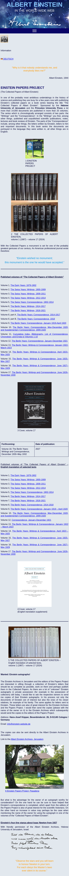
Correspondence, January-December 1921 (31, 520)
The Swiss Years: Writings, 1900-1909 (28, 480)
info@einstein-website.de (18, 724)
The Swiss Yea (17, 289)
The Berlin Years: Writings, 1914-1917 (28, 306)
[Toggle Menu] (34, 30)
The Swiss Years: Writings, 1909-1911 (28, 294)
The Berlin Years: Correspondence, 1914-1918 (32, 505)
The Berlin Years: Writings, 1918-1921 (28, 310)
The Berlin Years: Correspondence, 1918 (36, 319)
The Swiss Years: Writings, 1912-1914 (28, 298)
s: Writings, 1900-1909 (35, 289)
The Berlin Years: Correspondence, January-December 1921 (40, 341)
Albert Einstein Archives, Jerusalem (27, 739)
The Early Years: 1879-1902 (23, 285)
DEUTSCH (7, 59)
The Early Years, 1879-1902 (23, 475)
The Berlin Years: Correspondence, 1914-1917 (38, 315)
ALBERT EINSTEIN (34, 4)
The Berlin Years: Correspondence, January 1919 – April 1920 (39, 509)
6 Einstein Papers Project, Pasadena (22, 791)
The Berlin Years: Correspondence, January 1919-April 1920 (38, 323)
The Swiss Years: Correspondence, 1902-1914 (32, 302)
